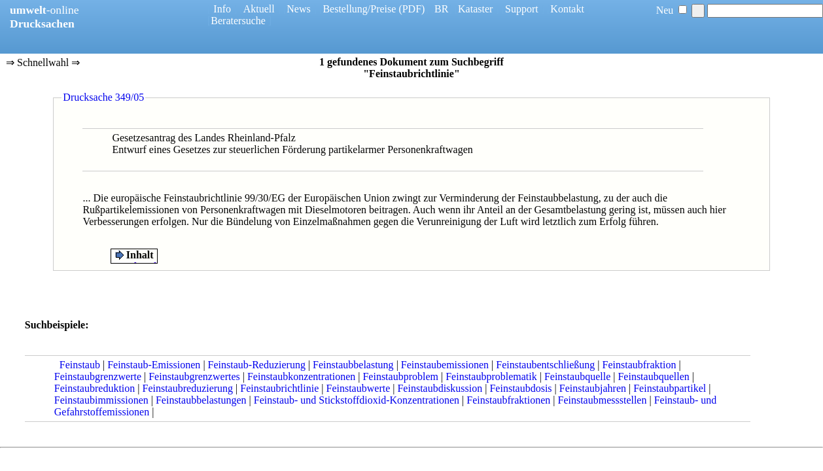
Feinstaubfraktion (639, 364)
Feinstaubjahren (592, 388)
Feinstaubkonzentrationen (301, 376)
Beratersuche (238, 20)
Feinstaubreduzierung (187, 388)
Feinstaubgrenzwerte (97, 376)
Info (222, 8)
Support (521, 8)
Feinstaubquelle (577, 376)
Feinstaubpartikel (669, 388)
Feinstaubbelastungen (201, 400)
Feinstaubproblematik (491, 376)
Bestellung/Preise (359, 8)
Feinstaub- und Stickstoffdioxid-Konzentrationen (356, 400)
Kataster (475, 8)
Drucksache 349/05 (103, 97)
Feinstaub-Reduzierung (257, 364)
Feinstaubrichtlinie (279, 388)
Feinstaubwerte (358, 388)
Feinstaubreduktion (94, 388)
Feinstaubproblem (400, 376)
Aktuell (259, 8)
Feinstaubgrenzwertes (194, 376)
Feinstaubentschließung (545, 364)
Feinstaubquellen (653, 376)
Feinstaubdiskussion (439, 388)
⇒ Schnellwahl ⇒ (43, 63)
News (298, 8)
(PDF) (411, 8)
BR (441, 8)
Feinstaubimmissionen (101, 400)
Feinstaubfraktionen (508, 400)
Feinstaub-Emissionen (153, 364)
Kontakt (567, 8)
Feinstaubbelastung (353, 364)
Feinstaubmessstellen (601, 400)
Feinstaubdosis (520, 388)
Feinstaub (80, 364)
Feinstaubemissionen (445, 364)
